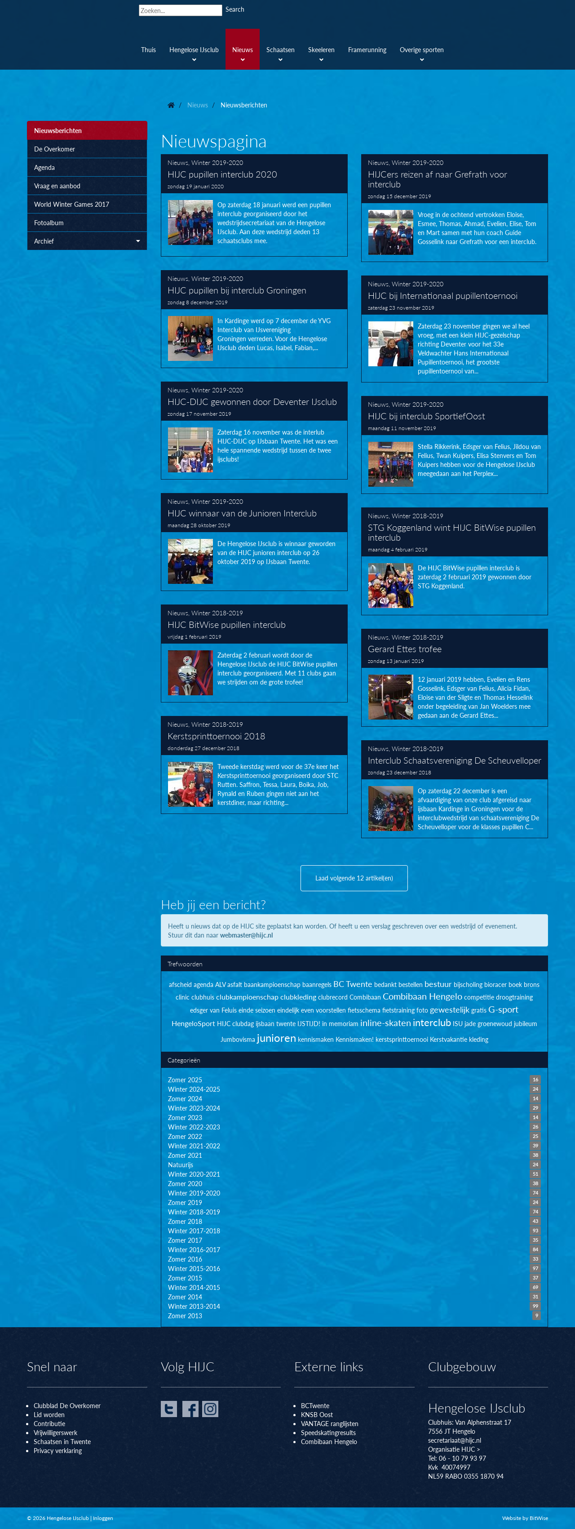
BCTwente (315, 1405)
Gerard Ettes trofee (454, 678)
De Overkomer (54, 148)
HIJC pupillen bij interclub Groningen (254, 319)
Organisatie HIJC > (454, 1449)
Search (235, 8)
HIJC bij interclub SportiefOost (454, 445)
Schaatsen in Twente (62, 1441)
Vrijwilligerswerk (55, 1432)
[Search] (180, 10)
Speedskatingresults (328, 1432)
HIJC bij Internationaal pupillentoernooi (454, 329)
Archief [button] (87, 240)
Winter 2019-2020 (217, 162)
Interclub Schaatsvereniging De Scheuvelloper (454, 789)
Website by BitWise (525, 1518)
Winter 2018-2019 (417, 515)
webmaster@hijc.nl (246, 934)
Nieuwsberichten (58, 130)
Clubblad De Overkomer (67, 1405)
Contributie (49, 1423)
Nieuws (178, 162)
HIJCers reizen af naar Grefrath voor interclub (454, 208)
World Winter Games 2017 (71, 204)
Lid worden (49, 1414)
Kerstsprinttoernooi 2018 (254, 765)
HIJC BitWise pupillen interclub (254, 653)
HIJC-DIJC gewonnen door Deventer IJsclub (254, 431)
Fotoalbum (49, 222)
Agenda (44, 167)
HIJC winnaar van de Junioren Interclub (254, 542)
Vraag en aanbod (57, 185)
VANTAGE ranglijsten (329, 1423)
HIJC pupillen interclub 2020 (254, 205)
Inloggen (103, 1518)
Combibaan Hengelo (329, 1441)
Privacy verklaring (58, 1450)
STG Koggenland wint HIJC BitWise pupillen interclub (454, 561)
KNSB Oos (316, 1414)
